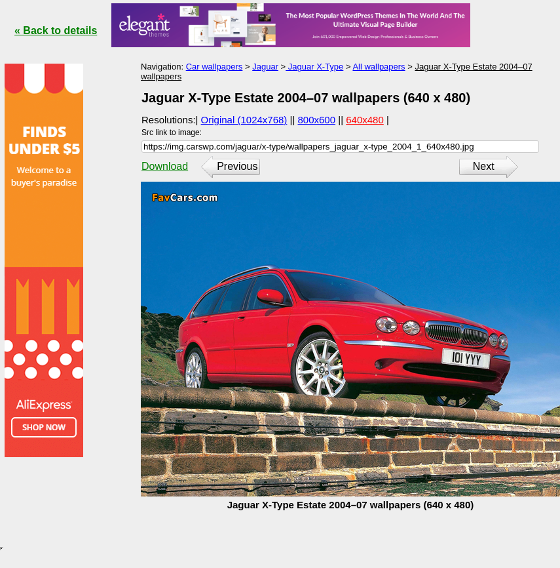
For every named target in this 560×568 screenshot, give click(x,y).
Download (164, 166)
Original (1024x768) (244, 119)
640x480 (365, 119)
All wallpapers (378, 66)
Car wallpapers (214, 66)
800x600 (317, 119)
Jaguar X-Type (314, 66)
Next (484, 166)
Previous (237, 166)
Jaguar (265, 66)
